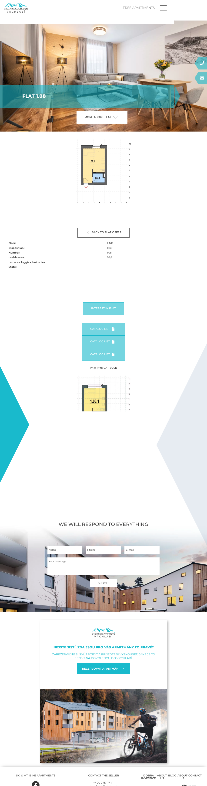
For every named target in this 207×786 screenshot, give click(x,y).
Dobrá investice (148, 777)
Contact (195, 775)
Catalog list (102, 329)
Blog (172, 775)
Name (53, 550)
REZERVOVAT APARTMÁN (103, 669)
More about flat (101, 117)
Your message (57, 561)
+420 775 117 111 (103, 783)
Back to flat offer (104, 232)
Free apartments (171, 8)
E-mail (130, 550)
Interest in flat (103, 308)
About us (162, 777)
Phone (91, 550)
